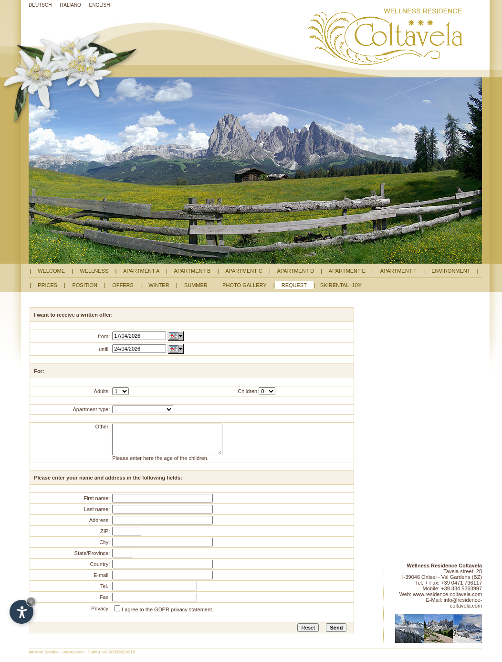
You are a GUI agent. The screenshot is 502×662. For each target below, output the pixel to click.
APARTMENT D (296, 271)
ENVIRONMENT (451, 271)
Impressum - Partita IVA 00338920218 (99, 659)
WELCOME (51, 271)
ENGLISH (99, 5)
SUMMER (195, 285)
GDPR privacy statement (183, 616)
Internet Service (44, 659)
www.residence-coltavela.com (447, 601)
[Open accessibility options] (21, 612)
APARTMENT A (141, 271)
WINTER (159, 285)
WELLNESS (94, 271)
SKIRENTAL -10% (341, 285)
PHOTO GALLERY (244, 285)
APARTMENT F (398, 271)
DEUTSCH (40, 5)
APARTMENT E (347, 271)
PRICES (47, 285)
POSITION (84, 285)
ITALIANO (70, 5)
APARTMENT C (244, 271)
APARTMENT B (192, 271)
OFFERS (122, 285)
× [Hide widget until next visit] (31, 601)
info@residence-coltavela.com (463, 610)
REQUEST (294, 285)
